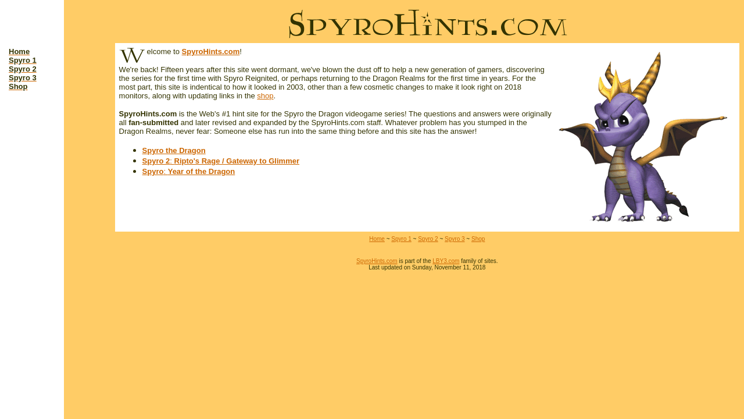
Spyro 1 (401, 239)
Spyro (153, 171)
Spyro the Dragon (174, 150)
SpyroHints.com (211, 51)
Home (377, 239)
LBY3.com (445, 261)
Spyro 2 (156, 161)
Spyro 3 (454, 239)
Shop (478, 239)
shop (265, 95)
